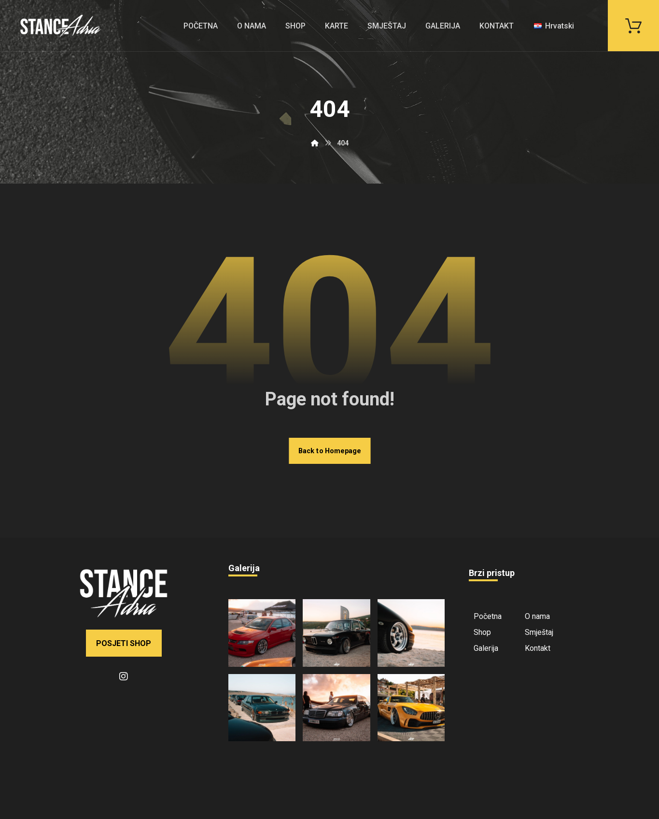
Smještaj (539, 632)
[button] (633, 24)
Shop (482, 632)
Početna (488, 616)
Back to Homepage (329, 450)
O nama (537, 616)
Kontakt (537, 648)
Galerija (486, 648)
